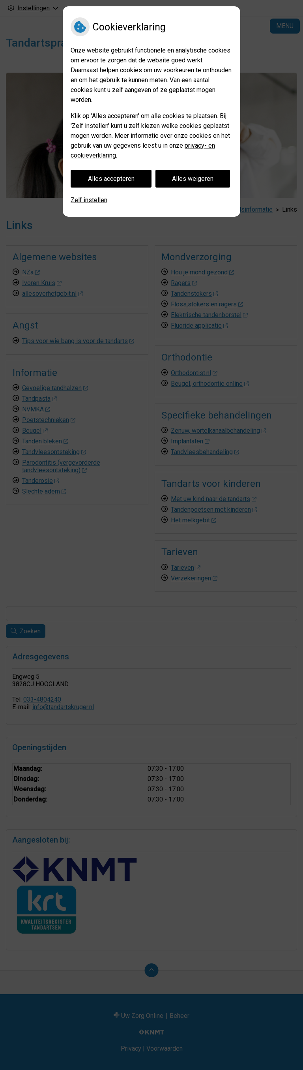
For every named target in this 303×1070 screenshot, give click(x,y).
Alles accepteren (111, 178)
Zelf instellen (89, 200)
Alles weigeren (192, 178)
